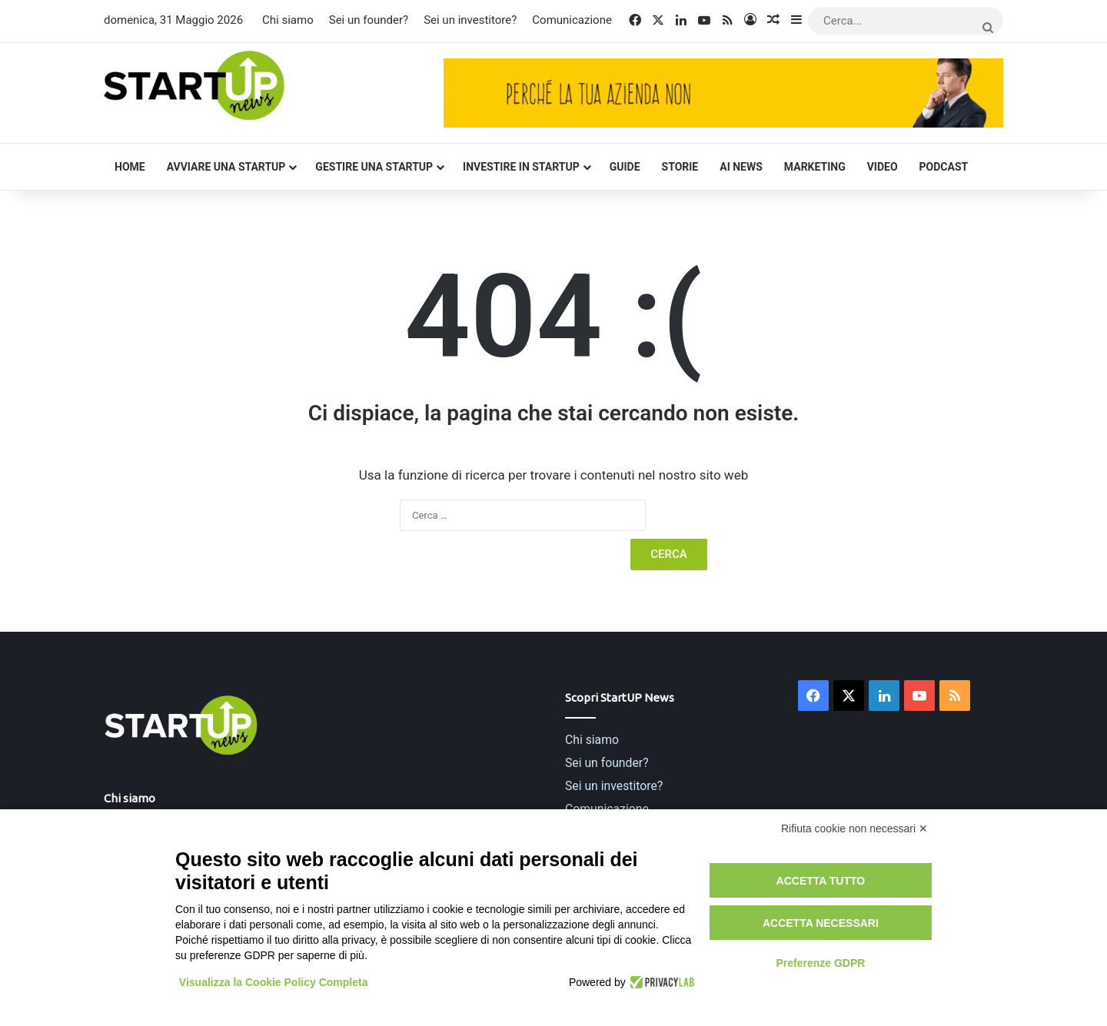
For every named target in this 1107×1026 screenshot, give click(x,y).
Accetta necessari (821, 923)
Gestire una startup (374, 167)
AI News (741, 167)
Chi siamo (288, 20)
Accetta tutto (821, 881)
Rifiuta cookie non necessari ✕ (854, 828)
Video (882, 167)
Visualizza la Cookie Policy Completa (273, 982)
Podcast (944, 167)
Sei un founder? (368, 20)
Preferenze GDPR (820, 963)
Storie (680, 167)
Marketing (815, 167)
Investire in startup (521, 167)
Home (130, 167)
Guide (625, 167)
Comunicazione (572, 20)
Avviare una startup (226, 167)
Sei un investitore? (470, 20)
